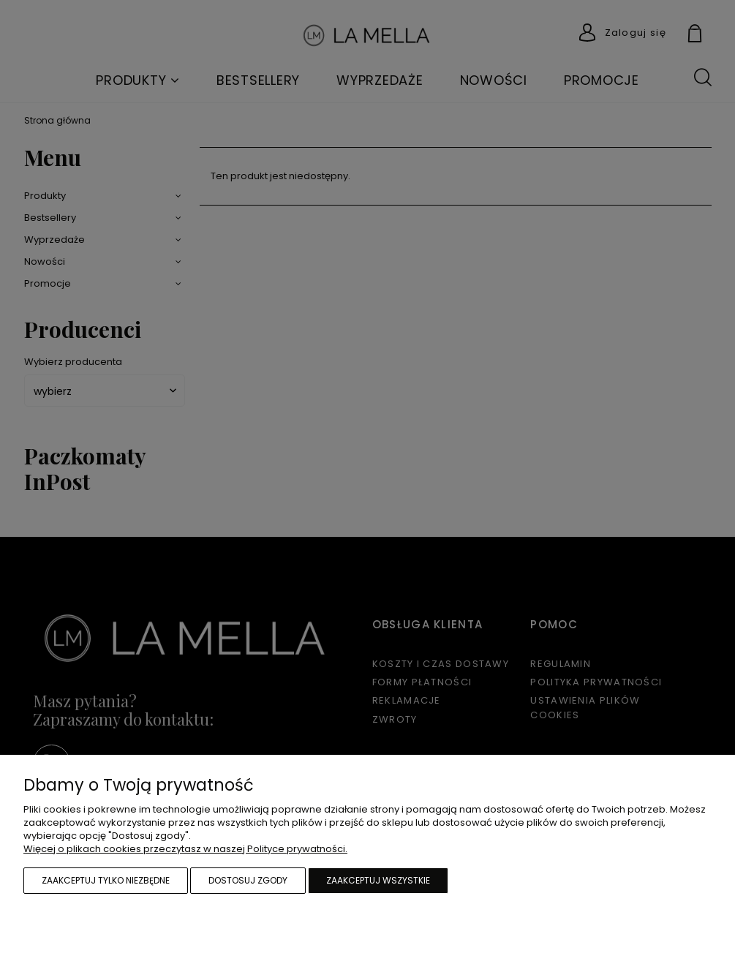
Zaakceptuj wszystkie (378, 880)
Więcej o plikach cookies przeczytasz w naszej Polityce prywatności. (185, 849)
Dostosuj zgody (247, 880)
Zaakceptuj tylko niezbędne (106, 880)
